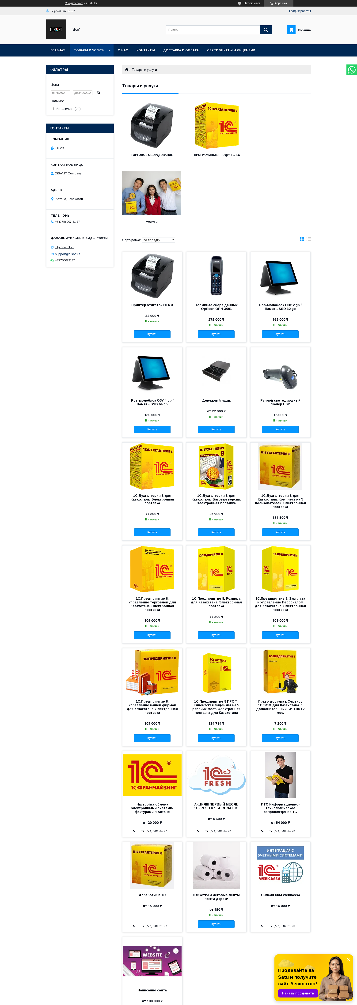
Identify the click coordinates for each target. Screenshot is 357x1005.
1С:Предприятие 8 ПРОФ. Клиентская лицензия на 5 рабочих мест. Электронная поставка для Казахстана (216, 639)
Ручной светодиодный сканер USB (280, 335)
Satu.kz (199, 994)
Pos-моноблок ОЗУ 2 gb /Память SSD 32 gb (280, 239)
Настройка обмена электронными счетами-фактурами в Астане (152, 740)
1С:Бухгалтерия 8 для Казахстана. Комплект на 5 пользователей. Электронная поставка (280, 433)
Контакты (146, 50)
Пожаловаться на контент (183, 998)
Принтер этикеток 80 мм (152, 238)
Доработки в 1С (152, 828)
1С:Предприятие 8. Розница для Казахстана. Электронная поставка (216, 535)
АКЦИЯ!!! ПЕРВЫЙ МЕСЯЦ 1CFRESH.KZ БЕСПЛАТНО (216, 739)
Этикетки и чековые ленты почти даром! (216, 829)
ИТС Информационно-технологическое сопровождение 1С (280, 740)
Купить (152, 266)
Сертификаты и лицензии (231, 50)
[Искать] (266, 29)
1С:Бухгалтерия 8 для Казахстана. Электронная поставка (152, 432)
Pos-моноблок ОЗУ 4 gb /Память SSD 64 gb (152, 335)
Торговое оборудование (152, 155)
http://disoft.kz (64, 247)
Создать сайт (74, 3)
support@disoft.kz (67, 254)
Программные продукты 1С (216, 155)
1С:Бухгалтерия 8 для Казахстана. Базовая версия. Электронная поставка (216, 432)
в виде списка (309, 172)
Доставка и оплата (181, 50)
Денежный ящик (216, 333)
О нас (123, 50)
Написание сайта (152, 923)
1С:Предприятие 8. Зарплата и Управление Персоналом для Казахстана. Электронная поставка (280, 536)
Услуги (281, 155)
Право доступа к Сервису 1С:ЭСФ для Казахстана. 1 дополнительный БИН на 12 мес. (280, 639)
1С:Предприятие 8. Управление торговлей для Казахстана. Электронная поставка (152, 536)
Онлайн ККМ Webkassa (280, 828)
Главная (57, 50)
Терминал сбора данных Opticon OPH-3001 (216, 239)
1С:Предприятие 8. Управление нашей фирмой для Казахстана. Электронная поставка (152, 639)
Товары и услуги (89, 50)
